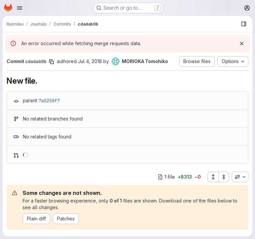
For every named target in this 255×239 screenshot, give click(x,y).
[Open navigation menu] (19, 8)
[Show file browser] (243, 24)
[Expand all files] (213, 177)
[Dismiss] (242, 43)
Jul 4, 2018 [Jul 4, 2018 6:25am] (90, 61)
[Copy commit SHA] (51, 62)
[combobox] (240, 177)
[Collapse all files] (223, 177)
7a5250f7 (49, 101)
